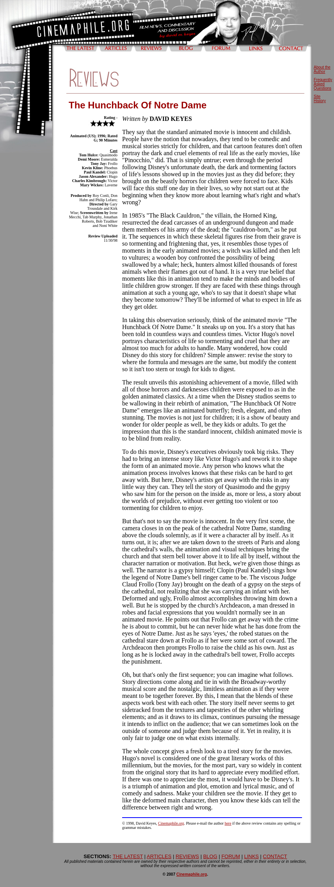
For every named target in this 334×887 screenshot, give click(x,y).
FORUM (230, 856)
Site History (320, 98)
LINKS (251, 856)
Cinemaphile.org (171, 823)
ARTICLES (159, 856)
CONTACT (275, 856)
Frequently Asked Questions (323, 84)
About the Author (322, 69)
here (228, 823)
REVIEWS (187, 856)
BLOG (210, 856)
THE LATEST (128, 856)
